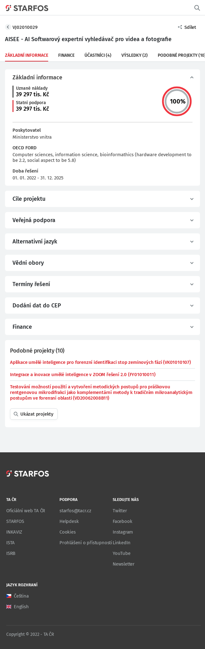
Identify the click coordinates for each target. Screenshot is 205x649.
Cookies (67, 532)
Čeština (21, 596)
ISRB (10, 553)
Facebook (122, 521)
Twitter (120, 510)
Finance (66, 55)
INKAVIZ (14, 532)
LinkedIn (121, 542)
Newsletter (124, 564)
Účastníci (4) (98, 55)
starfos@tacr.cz (75, 510)
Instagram (123, 532)
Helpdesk (69, 521)
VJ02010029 (25, 27)
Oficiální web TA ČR (25, 510)
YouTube (122, 553)
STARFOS (15, 521)
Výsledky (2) (134, 55)
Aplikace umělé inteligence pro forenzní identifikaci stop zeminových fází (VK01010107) (100, 362)
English (21, 606)
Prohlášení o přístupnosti (85, 542)
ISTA (10, 542)
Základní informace (26, 55)
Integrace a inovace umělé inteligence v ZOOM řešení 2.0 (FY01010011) (82, 374)
